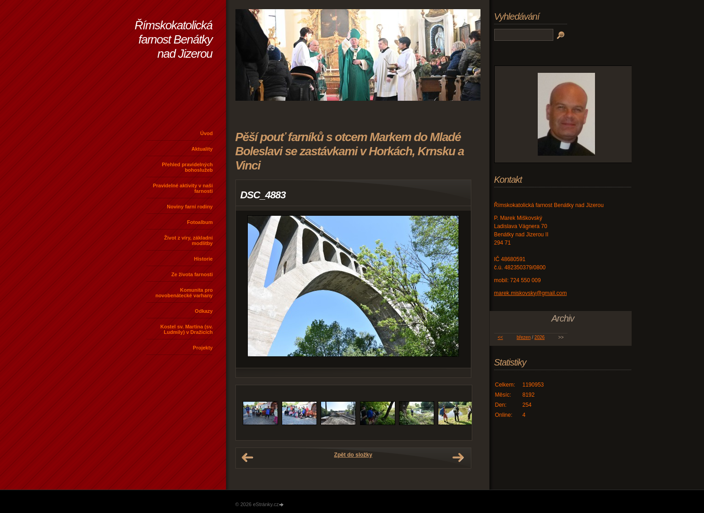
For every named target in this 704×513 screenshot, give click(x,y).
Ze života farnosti (192, 274)
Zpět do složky (353, 455)
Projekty (203, 347)
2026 (540, 337)
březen (524, 337)
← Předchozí (247, 457)
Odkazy (204, 311)
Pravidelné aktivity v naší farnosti (183, 188)
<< (500, 337)
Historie (203, 259)
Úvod (206, 133)
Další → (458, 457)
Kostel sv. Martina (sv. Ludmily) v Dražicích (186, 329)
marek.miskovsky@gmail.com (530, 293)
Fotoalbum (200, 222)
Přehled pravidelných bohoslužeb (187, 167)
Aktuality (202, 149)
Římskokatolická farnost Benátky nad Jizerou (174, 39)
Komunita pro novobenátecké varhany (184, 292)
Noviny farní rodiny (190, 206)
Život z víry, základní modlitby (188, 240)
